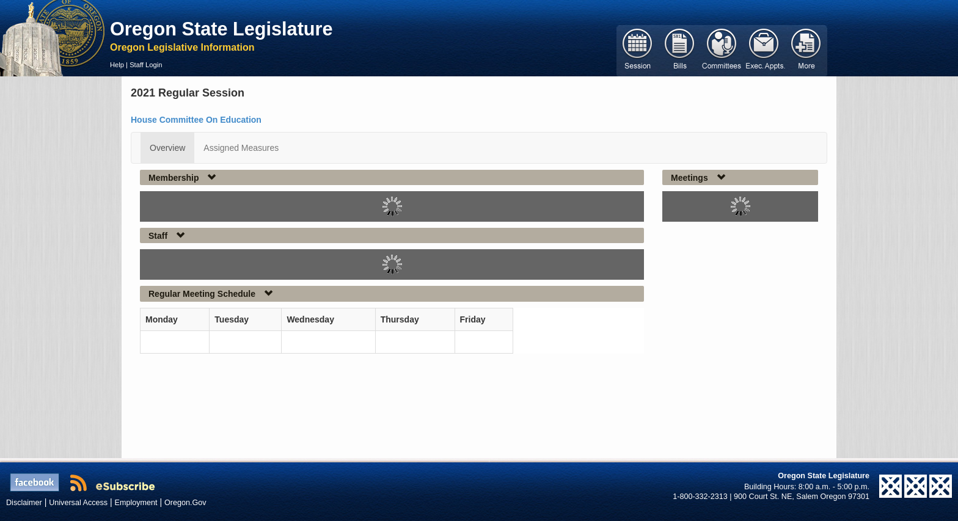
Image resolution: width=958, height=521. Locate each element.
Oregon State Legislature (221, 29)
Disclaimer (24, 502)
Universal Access (78, 502)
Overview (167, 148)
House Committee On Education (196, 120)
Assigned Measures (241, 148)
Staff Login (146, 64)
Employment (136, 502)
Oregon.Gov (185, 502)
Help (117, 64)
